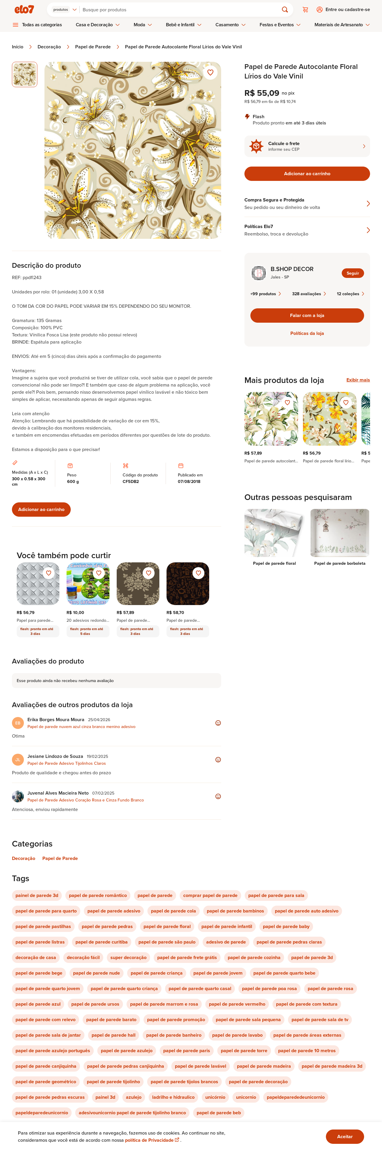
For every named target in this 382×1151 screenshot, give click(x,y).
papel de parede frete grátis (187, 957)
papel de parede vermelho (237, 1004)
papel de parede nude (96, 973)
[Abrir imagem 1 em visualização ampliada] (132, 150)
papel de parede (155, 895)
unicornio (246, 1097)
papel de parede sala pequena (248, 1019)
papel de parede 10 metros (307, 1050)
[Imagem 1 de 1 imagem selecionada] (24, 74)
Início (22, 47)
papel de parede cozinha (254, 957)
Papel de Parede (97, 47)
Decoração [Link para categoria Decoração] (23, 858)
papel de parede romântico (98, 895)
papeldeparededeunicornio (296, 1097)
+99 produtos (265, 293)
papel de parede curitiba (102, 941)
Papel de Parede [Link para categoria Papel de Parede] (60, 858)
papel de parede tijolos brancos (184, 1081)
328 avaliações (309, 293)
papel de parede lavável (200, 1066)
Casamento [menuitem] (230, 24)
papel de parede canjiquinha (46, 1066)
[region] (307, 428)
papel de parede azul (38, 1004)
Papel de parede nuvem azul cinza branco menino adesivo (81, 726)
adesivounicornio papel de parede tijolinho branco (132, 1112)
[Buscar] (181, 9)
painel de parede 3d (37, 895)
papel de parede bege (39, 973)
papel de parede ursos (95, 1004)
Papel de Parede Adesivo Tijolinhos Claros (66, 763)
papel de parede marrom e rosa (164, 1004)
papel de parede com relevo (46, 1019)
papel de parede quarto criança (124, 988)
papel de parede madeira (264, 1066)
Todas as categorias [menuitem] (42, 24)
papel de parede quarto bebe (284, 973)
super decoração (128, 957)
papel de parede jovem (218, 973)
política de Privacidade (152, 1140)
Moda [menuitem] (143, 24)
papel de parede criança (157, 973)
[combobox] (64, 9)
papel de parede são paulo (166, 941)
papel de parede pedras (107, 926)
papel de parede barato (111, 1019)
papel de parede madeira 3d (332, 1066)
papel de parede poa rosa (269, 988)
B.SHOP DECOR (292, 269)
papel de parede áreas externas (307, 1035)
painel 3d (105, 1097)
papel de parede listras (40, 941)
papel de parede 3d (312, 957)
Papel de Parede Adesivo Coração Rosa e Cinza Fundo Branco (85, 800)
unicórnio (215, 1097)
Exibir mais (358, 380)
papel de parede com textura (307, 1004)
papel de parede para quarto (46, 910)
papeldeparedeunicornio (42, 1112)
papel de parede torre (244, 1050)
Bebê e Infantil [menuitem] (184, 24)
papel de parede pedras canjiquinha (125, 1066)
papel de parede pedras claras (289, 941)
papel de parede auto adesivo (306, 910)
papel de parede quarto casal (200, 988)
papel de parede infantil (226, 926)
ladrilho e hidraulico (173, 1097)
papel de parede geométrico (46, 1081)
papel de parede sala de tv (320, 1019)
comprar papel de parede (210, 895)
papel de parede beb (219, 1112)
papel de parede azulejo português (53, 1050)
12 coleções (350, 293)
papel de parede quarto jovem (48, 988)
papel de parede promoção (176, 1019)
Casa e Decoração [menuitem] (98, 24)
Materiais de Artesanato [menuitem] (342, 24)
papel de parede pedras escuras (50, 1097)
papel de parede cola (173, 910)
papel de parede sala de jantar (48, 1035)
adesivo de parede (226, 941)
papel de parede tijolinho (113, 1081)
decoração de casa (36, 957)
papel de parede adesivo (113, 910)
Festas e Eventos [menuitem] (280, 24)
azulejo (133, 1097)
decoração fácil (83, 957)
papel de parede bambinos (235, 910)
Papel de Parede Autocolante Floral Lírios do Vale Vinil (183, 47)
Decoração (54, 47)
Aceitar (345, 1136)
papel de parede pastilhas (43, 926)
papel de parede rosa (330, 988)
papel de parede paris (186, 1050)
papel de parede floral (167, 926)
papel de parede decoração (258, 1081)
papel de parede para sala (276, 895)
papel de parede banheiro (173, 1035)
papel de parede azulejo (127, 1050)
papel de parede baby (286, 926)
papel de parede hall (113, 1035)
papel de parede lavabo (237, 1035)
